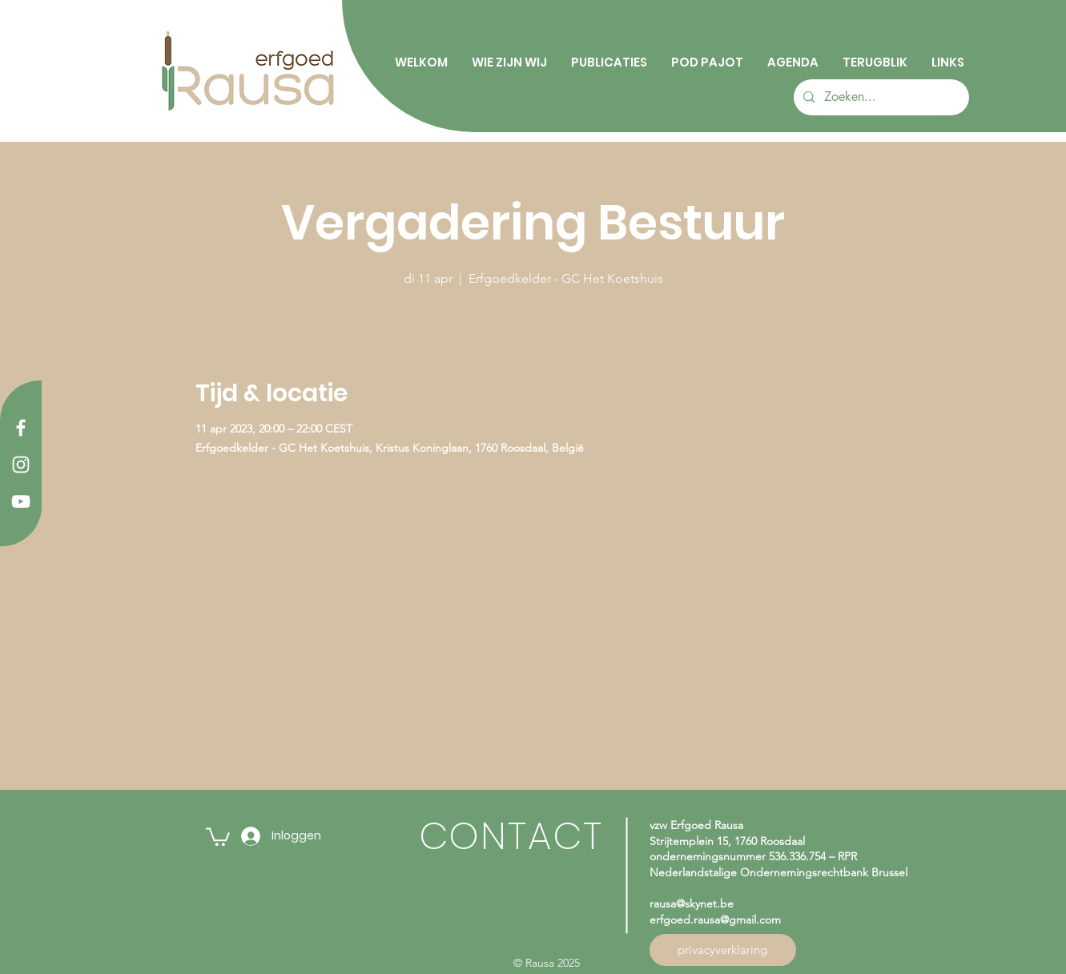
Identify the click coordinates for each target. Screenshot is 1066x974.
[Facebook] (21, 428)
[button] (218, 836)
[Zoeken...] (879, 97)
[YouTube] (21, 501)
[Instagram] (21, 464)
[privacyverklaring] (723, 950)
